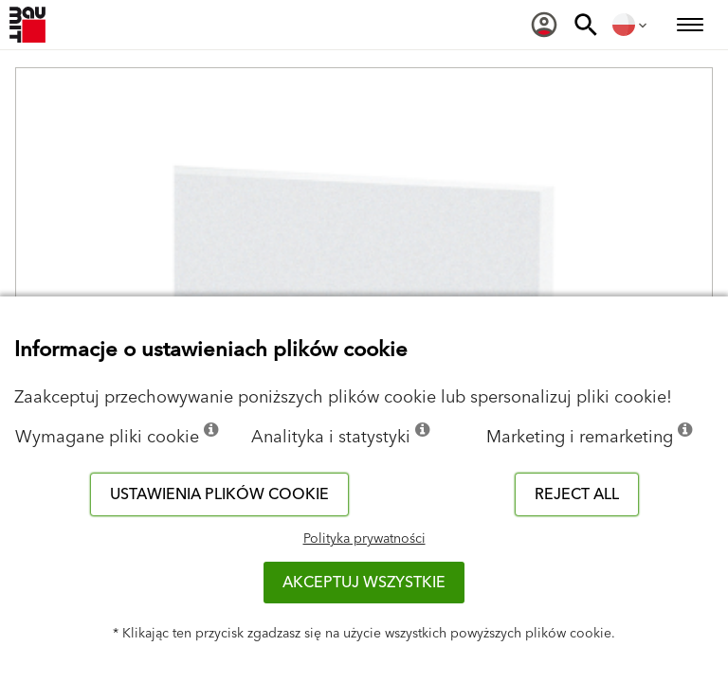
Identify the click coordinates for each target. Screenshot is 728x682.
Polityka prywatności (364, 539)
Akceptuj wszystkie (364, 582)
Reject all (577, 494)
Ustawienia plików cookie (219, 494)
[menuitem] (544, 24)
